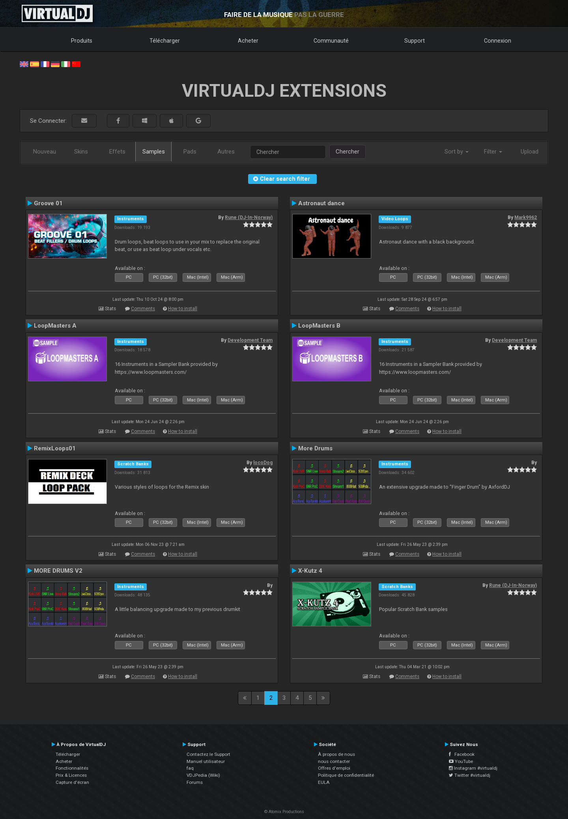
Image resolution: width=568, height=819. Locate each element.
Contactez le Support (208, 754)
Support (414, 40)
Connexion (497, 40)
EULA (324, 782)
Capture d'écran (72, 782)
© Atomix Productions (284, 811)
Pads (189, 151)
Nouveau (44, 151)
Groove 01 (48, 203)
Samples (153, 151)
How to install (182, 308)
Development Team (250, 340)
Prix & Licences (71, 775)
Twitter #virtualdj (469, 775)
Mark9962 (525, 217)
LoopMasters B (319, 325)
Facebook (462, 754)
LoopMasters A (55, 325)
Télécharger (164, 40)
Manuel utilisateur (206, 761)
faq (190, 768)
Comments (143, 308)
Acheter (248, 40)
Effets (117, 151)
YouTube (461, 761)
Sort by (457, 151)
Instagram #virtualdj (473, 768)
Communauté (331, 40)
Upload (529, 151)
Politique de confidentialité (346, 775)
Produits (81, 40)
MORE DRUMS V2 (58, 570)
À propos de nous (336, 754)
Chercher (347, 151)
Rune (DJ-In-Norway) (249, 217)
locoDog (263, 462)
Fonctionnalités (72, 768)
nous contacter (334, 761)
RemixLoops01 (55, 448)
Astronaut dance (321, 203)
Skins (81, 151)
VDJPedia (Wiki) (203, 775)
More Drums (315, 448)
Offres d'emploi (334, 768)
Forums (195, 782)
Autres (226, 151)
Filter (493, 151)
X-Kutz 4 (310, 570)
